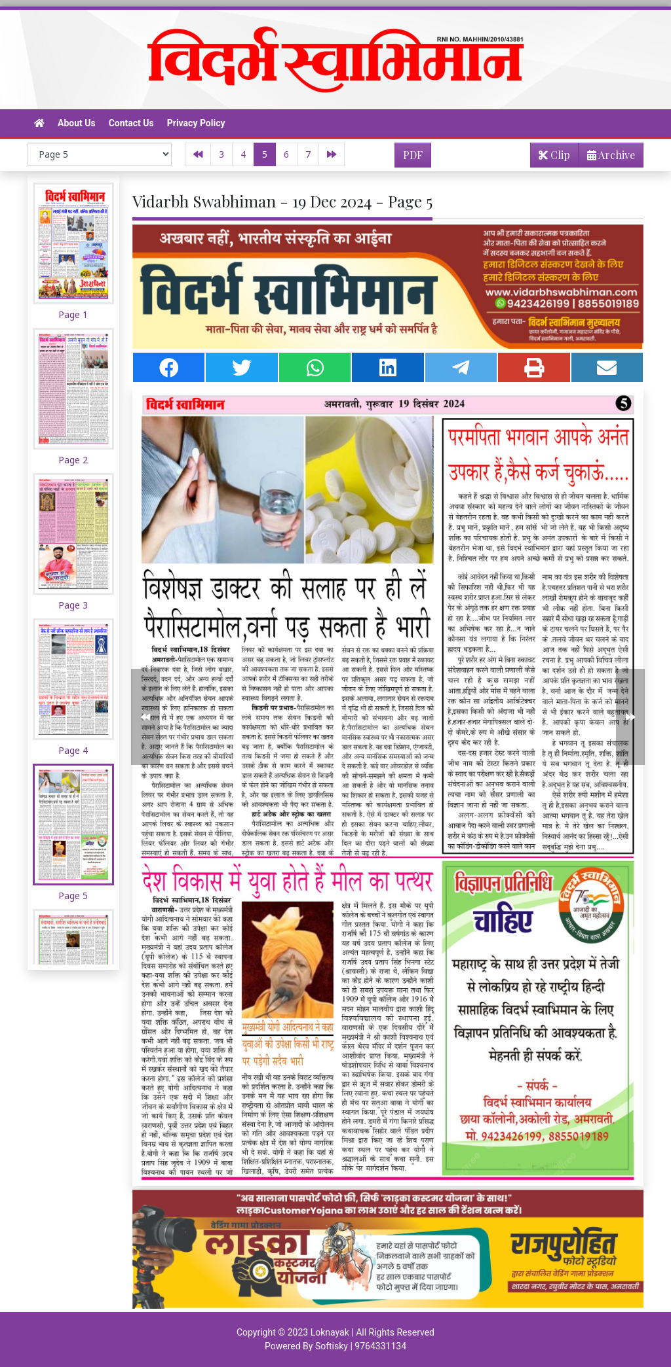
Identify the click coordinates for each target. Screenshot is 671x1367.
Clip (554, 155)
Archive (607, 157)
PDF (413, 155)
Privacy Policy (196, 123)
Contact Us (131, 123)
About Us (77, 123)
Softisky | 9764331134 (360, 1346)
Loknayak (330, 1332)
